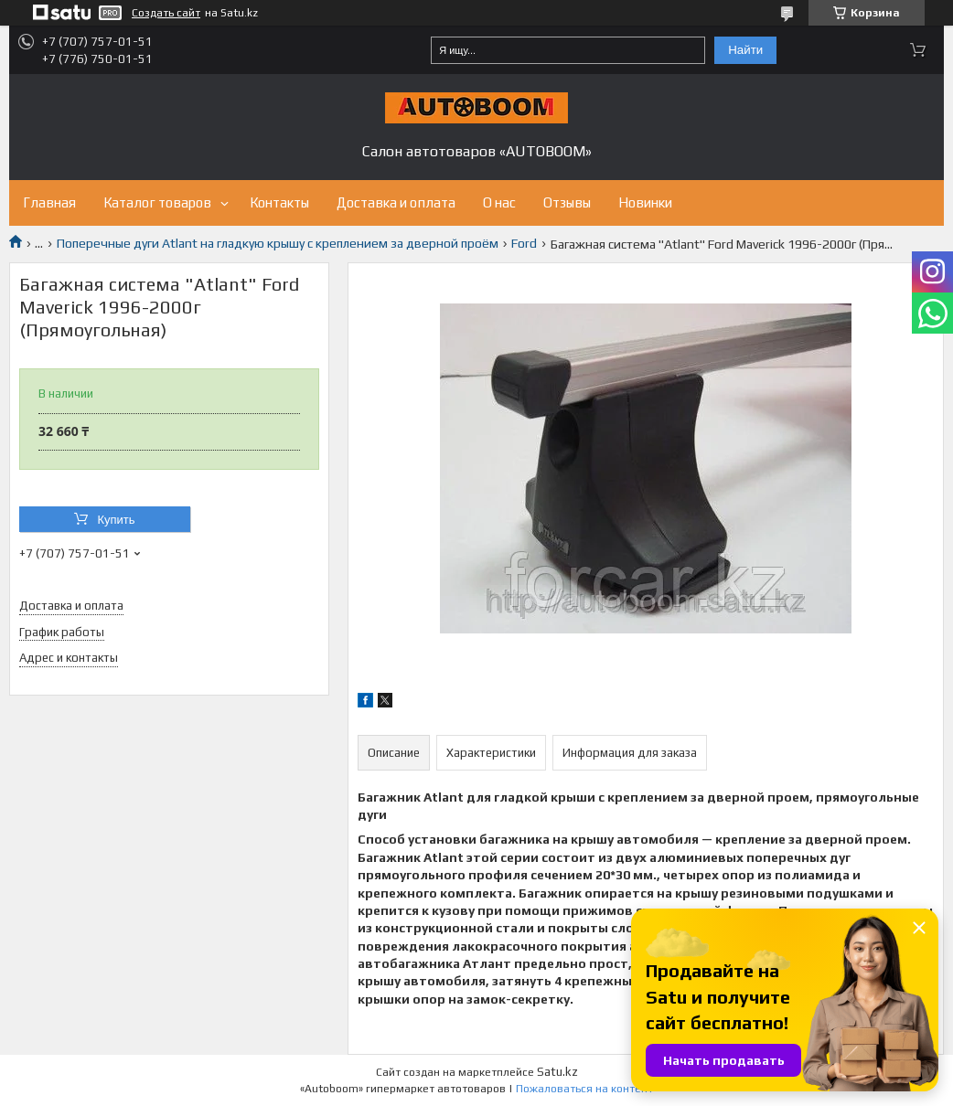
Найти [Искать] (745, 50)
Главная (49, 202)
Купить (115, 519)
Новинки (645, 202)
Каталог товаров (157, 202)
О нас (499, 202)
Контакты (279, 202)
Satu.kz (557, 1072)
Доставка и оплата (396, 202)
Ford (524, 243)
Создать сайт (166, 12)
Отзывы (567, 202)
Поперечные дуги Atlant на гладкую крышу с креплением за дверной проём (277, 243)
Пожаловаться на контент (584, 1088)
